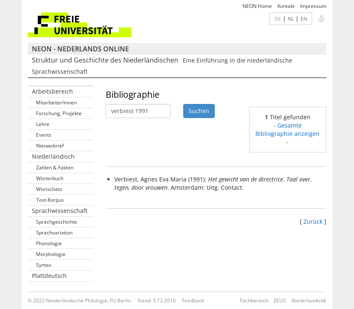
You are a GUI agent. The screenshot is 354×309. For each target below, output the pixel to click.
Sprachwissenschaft (59, 211)
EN (304, 18)
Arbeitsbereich (52, 91)
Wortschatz (49, 189)
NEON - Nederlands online (80, 48)
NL (291, 18)
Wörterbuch (49, 178)
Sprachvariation (54, 232)
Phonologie (49, 243)
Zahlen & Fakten (54, 167)
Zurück (312, 221)
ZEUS (280, 300)
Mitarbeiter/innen (56, 102)
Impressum (313, 6)
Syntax (43, 264)
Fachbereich (254, 300)
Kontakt (286, 6)
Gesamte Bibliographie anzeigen (287, 129)
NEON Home (257, 6)
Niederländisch (53, 156)
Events (43, 134)
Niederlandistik (308, 300)
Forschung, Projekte (59, 113)
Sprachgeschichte (56, 221)
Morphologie (50, 254)
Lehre (42, 124)
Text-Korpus (50, 199)
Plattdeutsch (49, 276)
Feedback (193, 300)
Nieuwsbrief (50, 145)
